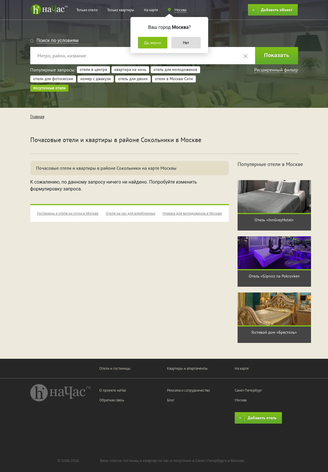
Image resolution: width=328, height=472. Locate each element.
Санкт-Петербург (248, 390)
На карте (151, 9)
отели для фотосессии (53, 78)
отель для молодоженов (175, 69)
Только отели (87, 9)
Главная (37, 116)
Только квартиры (120, 9)
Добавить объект (271, 10)
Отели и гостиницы (114, 368)
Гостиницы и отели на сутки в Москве (67, 214)
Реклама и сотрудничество (188, 390)
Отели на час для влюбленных (130, 214)
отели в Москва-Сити (174, 78)
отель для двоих (133, 78)
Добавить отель (256, 418)
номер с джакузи (95, 78)
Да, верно (152, 42)
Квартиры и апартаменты (187, 368)
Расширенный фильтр (276, 70)
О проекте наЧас (112, 390)
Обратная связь (111, 400)
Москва (241, 400)
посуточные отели (49, 87)
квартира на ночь (130, 69)
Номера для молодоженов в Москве (192, 214)
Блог (171, 400)
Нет (186, 42)
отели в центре (93, 69)
